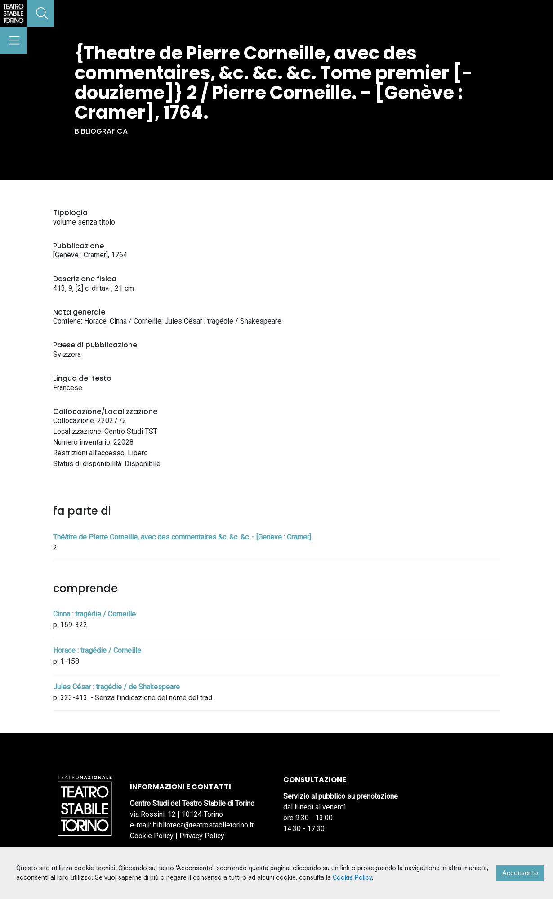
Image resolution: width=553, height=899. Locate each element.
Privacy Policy (201, 836)
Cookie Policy (152, 836)
